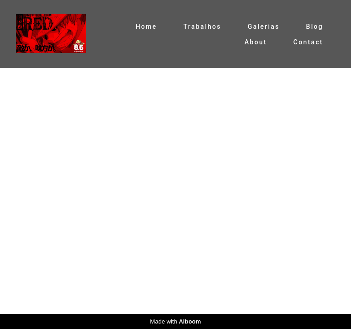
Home (146, 26)
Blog (315, 26)
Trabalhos (202, 26)
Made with (175, 321)
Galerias (264, 26)
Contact (308, 42)
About (256, 42)
